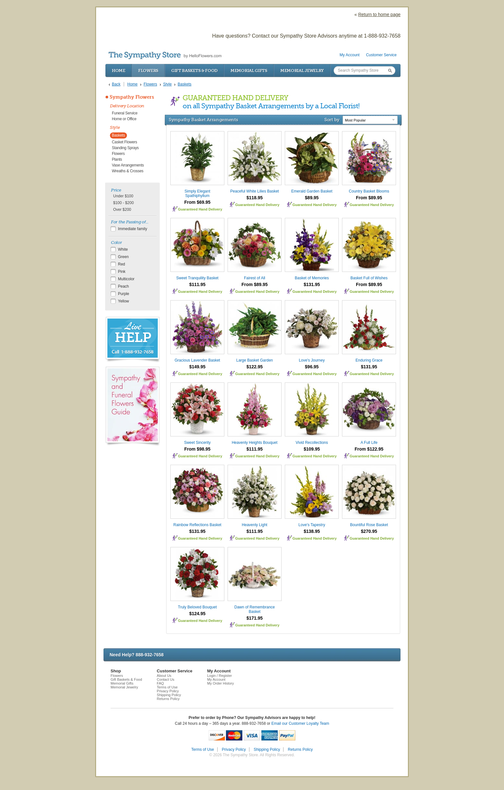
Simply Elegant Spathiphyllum (197, 193)
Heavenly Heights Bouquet (254, 442)
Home (118, 70)
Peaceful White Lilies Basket (254, 191)
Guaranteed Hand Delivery (200, 209)
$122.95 (255, 366)
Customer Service (381, 55)
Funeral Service (125, 113)
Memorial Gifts (248, 70)
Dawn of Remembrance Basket (254, 609)
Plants (117, 159)
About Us (164, 676)
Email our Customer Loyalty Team (300, 723)
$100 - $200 (123, 203)
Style (115, 127)
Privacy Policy (168, 691)
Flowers (148, 70)
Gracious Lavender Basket (197, 360)
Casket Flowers (124, 142)
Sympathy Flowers (132, 97)
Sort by (331, 119)
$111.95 (197, 284)
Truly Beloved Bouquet (197, 607)
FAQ (160, 683)
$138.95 (312, 531)
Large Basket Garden (254, 360)
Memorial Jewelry (302, 70)
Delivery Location (127, 105)
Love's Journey (312, 360)
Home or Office (124, 119)
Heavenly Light (254, 525)
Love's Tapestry (312, 525)
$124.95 (197, 613)
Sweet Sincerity (197, 442)
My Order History (220, 683)
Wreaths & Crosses (127, 171)
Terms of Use (167, 687)
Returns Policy (168, 699)
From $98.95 (197, 449)
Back (116, 84)
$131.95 (312, 284)
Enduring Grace (369, 360)
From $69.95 (197, 202)
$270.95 (369, 531)
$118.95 (255, 197)
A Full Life (369, 442)
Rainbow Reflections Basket (197, 525)
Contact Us (165, 679)
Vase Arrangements (128, 165)
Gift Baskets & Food (194, 70)
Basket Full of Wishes (368, 278)
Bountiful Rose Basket (369, 525)
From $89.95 (369, 197)
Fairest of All (254, 278)
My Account (350, 55)
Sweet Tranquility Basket (197, 278)
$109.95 (312, 449)
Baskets (118, 135)
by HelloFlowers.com (165, 55)
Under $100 (123, 196)
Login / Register (219, 676)
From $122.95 (369, 449)
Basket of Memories (312, 278)
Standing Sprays (125, 148)
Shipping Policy (169, 695)
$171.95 (255, 618)
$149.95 (197, 366)
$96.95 (312, 366)
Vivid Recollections (312, 442)
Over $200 (122, 209)
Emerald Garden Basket (311, 191)
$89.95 (312, 197)
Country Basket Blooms (369, 191)
